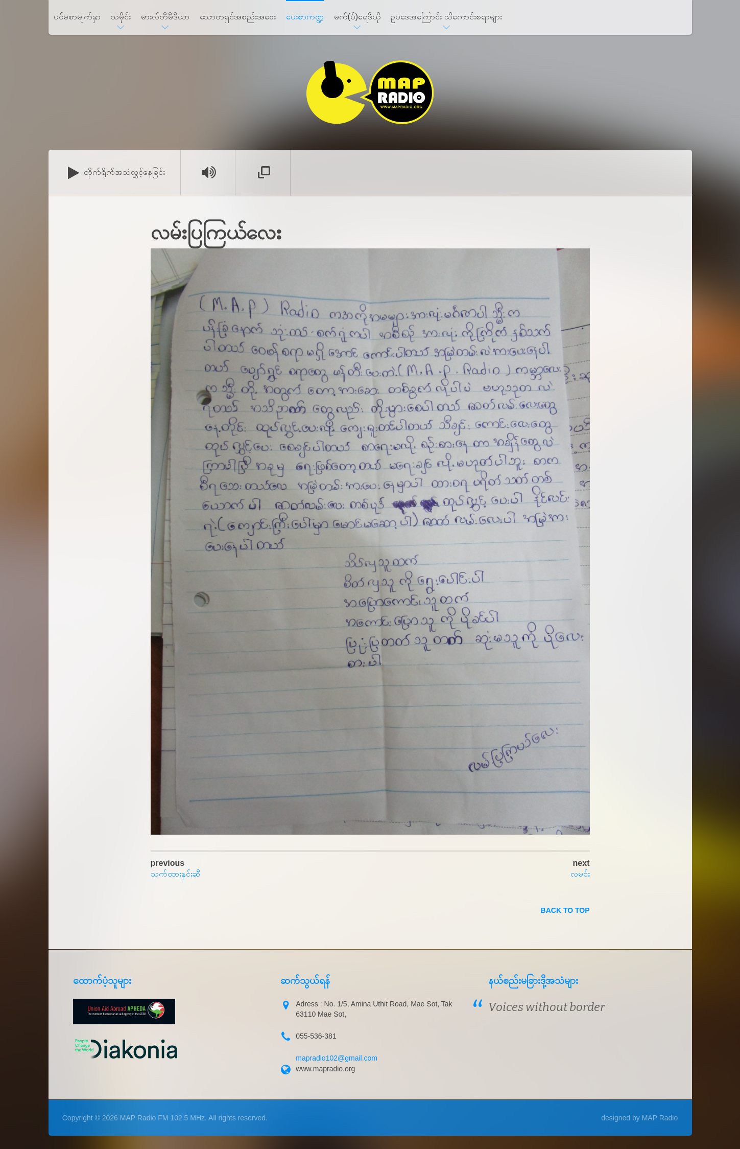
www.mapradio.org (325, 1069)
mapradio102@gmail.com (336, 1058)
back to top (565, 910)
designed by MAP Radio (639, 1118)
